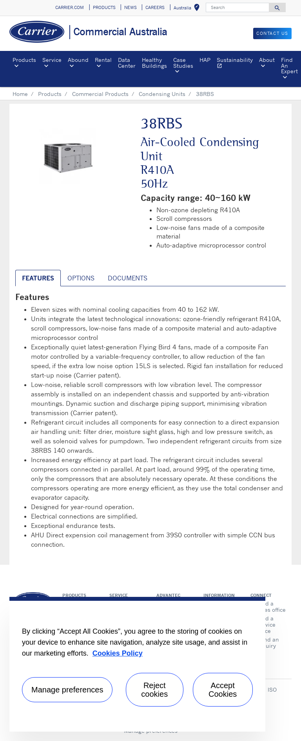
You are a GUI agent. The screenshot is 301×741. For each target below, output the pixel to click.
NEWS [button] (130, 7)
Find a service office (266, 624)
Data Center (127, 62)
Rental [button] (103, 59)
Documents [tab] (127, 278)
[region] (137, 664)
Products (50, 93)
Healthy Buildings (154, 62)
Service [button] (52, 59)
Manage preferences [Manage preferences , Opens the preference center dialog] (67, 689)
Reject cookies (154, 689)
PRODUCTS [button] (104, 7)
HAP (204, 59)
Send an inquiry (268, 642)
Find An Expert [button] (289, 65)
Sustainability (236, 63)
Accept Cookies (223, 689)
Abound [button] (78, 59)
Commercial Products (100, 93)
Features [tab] (38, 278)
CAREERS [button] (155, 7)
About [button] (267, 59)
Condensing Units (162, 93)
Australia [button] (188, 8)
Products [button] (24, 59)
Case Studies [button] (183, 62)
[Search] (237, 7)
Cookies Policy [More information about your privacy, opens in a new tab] (117, 653)
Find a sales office (271, 606)
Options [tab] (80, 278)
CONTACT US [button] (272, 33)
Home (20, 93)
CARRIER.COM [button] (69, 7)
